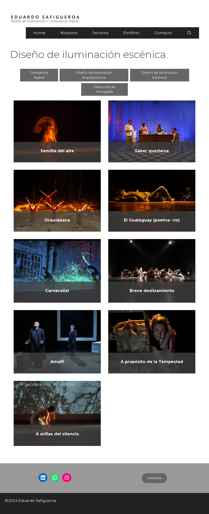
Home (39, 32)
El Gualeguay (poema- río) (152, 220)
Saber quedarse (152, 150)
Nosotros (68, 32)
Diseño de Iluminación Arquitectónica (94, 75)
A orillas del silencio (57, 434)
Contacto (163, 32)
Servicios (100, 32)
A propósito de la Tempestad (152, 361)
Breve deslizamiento (152, 290)
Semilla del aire (57, 150)
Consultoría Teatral (39, 75)
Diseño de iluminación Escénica (159, 75)
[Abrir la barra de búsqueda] (189, 33)
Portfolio (131, 32)
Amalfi (57, 361)
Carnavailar (57, 290)
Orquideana (57, 220)
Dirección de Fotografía (104, 89)
